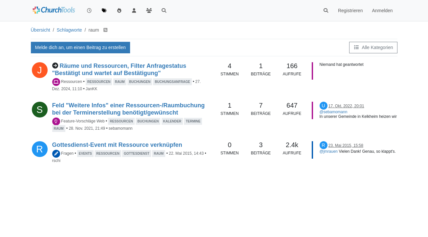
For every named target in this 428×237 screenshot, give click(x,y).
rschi (56, 160)
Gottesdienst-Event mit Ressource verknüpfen (117, 145)
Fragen (67, 153)
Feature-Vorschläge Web (83, 121)
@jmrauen (329, 151)
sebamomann (121, 128)
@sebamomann (334, 112)
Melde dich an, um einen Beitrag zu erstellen (80, 47)
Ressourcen (71, 81)
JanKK (91, 89)
